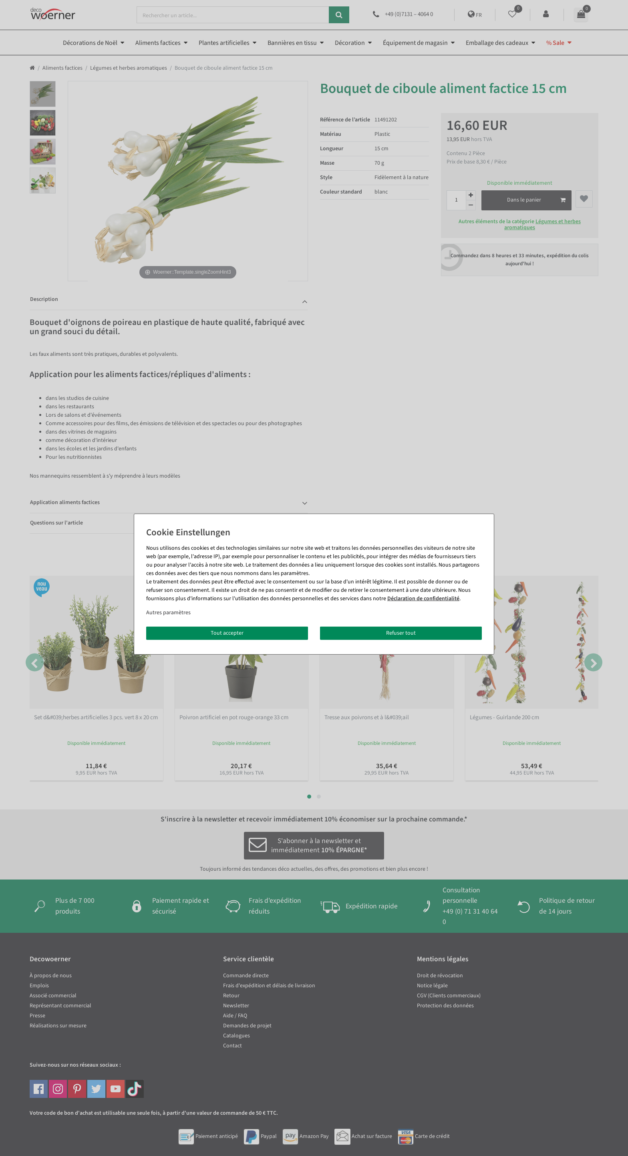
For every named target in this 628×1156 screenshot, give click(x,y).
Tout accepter (227, 633)
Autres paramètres (168, 612)
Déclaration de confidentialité (423, 598)
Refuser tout (401, 633)
